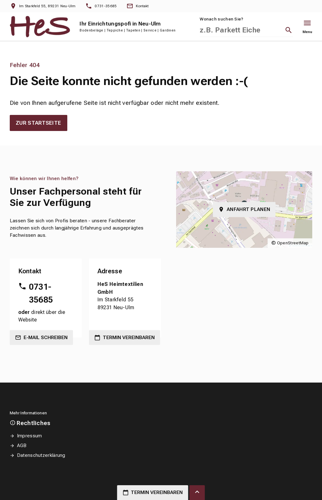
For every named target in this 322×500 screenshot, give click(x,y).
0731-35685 (41, 293)
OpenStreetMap (293, 243)
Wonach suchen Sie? (221, 19)
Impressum (29, 436)
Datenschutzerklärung (41, 455)
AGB (22, 445)
